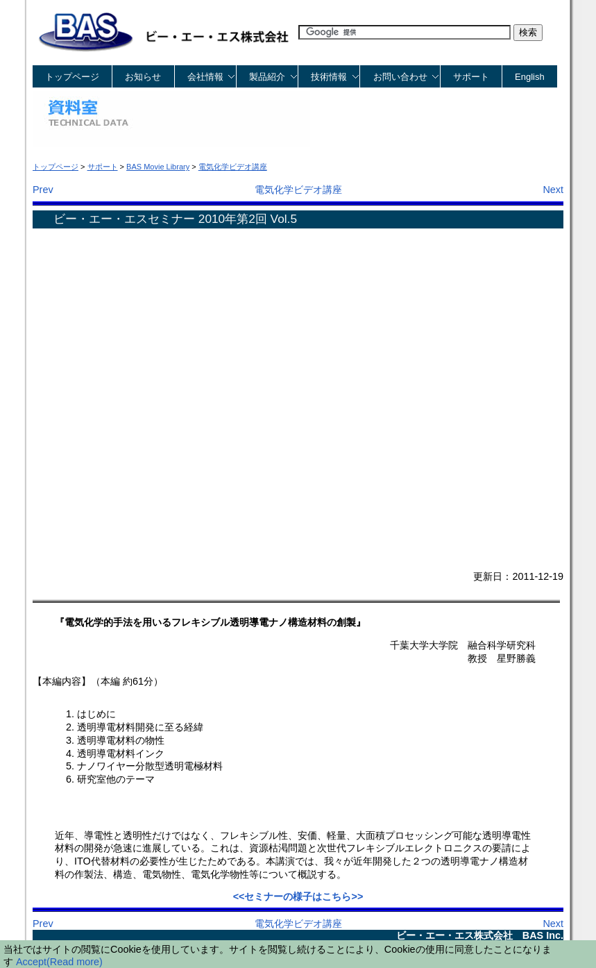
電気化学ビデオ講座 (298, 189)
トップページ (72, 77)
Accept (31, 961)
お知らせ (143, 77)
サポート (471, 77)
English (529, 77)
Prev (43, 189)
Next (553, 189)
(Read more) (74, 961)
